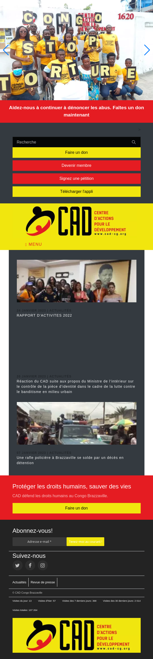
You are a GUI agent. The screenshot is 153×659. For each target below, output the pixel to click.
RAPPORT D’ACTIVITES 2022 (44, 315)
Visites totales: (21, 610)
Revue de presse (43, 582)
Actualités (19, 582)
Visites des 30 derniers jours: (119, 600)
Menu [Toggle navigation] (33, 244)
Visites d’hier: (45, 600)
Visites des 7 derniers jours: (77, 600)
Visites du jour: (21, 600)
